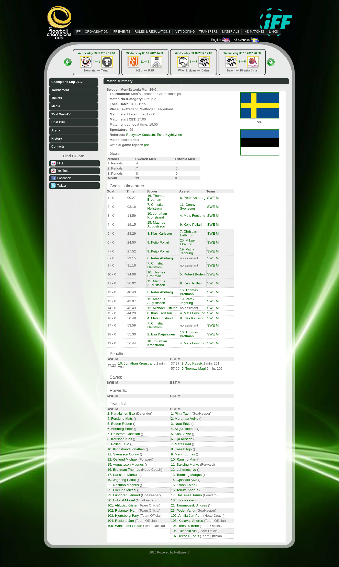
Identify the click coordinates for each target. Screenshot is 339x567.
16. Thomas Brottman (156, 197)
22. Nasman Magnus (123, 485)
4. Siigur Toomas (183, 429)
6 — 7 (193, 61)
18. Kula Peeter (183, 500)
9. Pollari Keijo (118, 444)
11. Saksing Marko (185, 464)
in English (219, 40)
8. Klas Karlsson (159, 233)
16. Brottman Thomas (123, 470)
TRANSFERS (208, 31)
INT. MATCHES (254, 31)
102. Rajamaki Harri (122, 510)
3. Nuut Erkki (180, 424)
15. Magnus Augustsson (156, 224)
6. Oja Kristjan (182, 439)
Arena (55, 130)
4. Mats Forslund (192, 216)
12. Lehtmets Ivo (183, 470)
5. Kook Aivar (181, 434)
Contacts (57, 146)
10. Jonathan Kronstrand (157, 215)
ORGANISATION (96, 31)
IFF (78, 31)
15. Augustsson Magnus (125, 464)
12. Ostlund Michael (122, 459)
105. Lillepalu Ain (184, 531)
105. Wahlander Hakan (124, 526)
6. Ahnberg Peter (120, 429)
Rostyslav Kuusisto (140, 135)
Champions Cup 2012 (67, 82)
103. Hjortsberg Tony (123, 515)
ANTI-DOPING (185, 31)
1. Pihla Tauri (181, 413)
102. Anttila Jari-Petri (186, 515)
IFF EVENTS (121, 31)
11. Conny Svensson (188, 206)
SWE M (213, 198)
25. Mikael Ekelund (188, 242)
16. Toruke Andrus (184, 490)
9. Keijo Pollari (191, 224)
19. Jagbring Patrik (121, 480)
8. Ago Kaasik (192, 363)
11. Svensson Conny (123, 454)
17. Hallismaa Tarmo (186, 495)
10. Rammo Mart (183, 459)
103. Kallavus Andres (187, 521)
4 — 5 (242, 61)
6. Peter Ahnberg (193, 198)
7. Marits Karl (181, 444)
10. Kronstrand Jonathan (126, 449)
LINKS (273, 31)
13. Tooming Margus (186, 475)
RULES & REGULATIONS (152, 31)
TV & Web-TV (61, 114)
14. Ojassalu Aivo (184, 480)
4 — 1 (96, 61)
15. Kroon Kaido (183, 485)
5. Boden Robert (119, 424)
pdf (146, 145)
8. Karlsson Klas (119, 439)
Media (55, 106)
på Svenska (247, 40)
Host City (58, 122)
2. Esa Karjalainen (161, 334)
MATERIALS (230, 31)
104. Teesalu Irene (185, 526)
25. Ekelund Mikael (121, 490)
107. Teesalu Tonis (185, 536)
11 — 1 (145, 61)
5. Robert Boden (192, 274)
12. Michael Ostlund (162, 308)
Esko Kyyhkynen (169, 135)
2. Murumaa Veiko (184, 418)
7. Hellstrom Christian (123, 434)
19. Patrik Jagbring (187, 251)
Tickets (56, 98)
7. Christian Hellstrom (155, 206)
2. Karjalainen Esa (121, 413)
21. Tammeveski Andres (189, 505)
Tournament (60, 90)
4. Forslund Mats (120, 418)
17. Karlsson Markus (122, 475)
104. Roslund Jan (120, 521)
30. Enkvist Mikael (121, 500)
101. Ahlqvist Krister (122, 505)
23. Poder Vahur (183, 510)
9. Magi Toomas (183, 454)
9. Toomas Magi (194, 368)
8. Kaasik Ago (181, 449)
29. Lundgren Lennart (123, 495)
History (56, 138)
